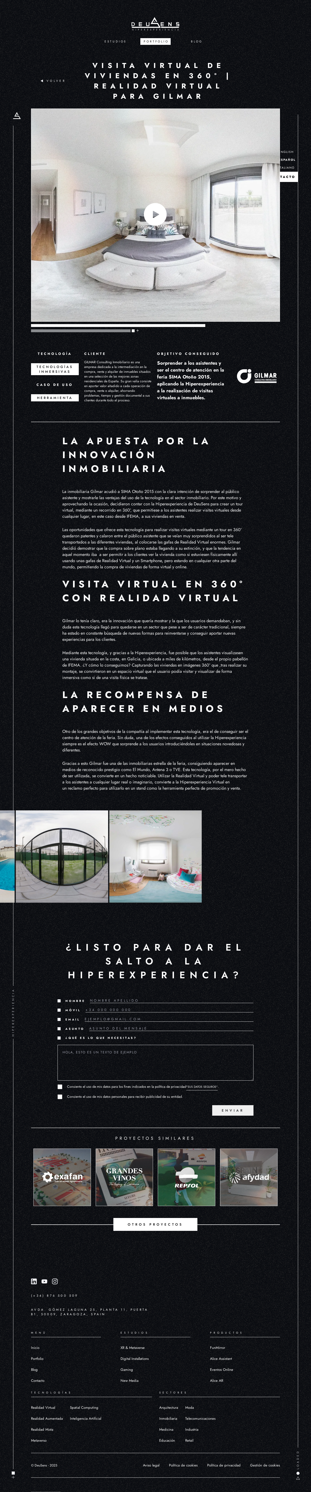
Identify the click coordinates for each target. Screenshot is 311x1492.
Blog (34, 1369)
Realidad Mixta (42, 1429)
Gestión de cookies (265, 1465)
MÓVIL (73, 1010)
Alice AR (216, 1380)
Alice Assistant (221, 1358)
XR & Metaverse (133, 1347)
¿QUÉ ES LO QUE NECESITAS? (101, 1038)
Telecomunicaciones (200, 1418)
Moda (189, 1407)
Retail (189, 1440)
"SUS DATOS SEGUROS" (202, 1087)
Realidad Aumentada (47, 1418)
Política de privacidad (224, 1465)
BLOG (197, 41)
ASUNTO (74, 1029)
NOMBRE (75, 1001)
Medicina (166, 1429)
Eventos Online (221, 1369)
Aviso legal (151, 1465)
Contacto (37, 1380)
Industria (191, 1429)
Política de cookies (183, 1465)
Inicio (35, 1347)
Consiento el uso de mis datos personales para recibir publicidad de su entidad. (125, 1096)
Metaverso (39, 1440)
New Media (129, 1380)
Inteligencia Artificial (85, 1418)
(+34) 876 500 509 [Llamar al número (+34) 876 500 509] (54, 1295)
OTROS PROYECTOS (155, 1224)
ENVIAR (233, 1110)
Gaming (127, 1369)
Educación (167, 1440)
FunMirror (217, 1347)
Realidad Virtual (43, 1407)
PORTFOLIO (156, 41)
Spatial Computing (84, 1407)
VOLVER (53, 81)
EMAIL (72, 1019)
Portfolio (37, 1358)
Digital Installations (135, 1358)
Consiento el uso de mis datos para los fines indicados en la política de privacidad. (143, 1086)
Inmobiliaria (168, 1418)
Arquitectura (168, 1407)
